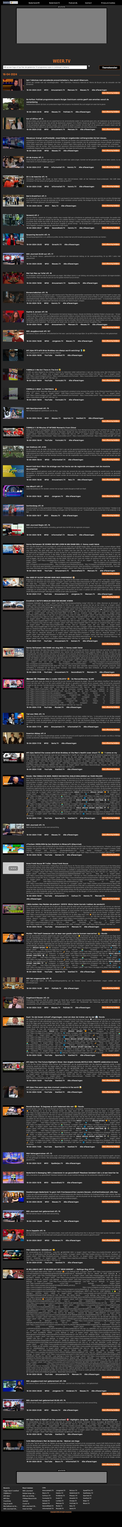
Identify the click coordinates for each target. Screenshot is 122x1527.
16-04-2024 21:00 (34, 186)
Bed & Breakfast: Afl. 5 (36, 196)
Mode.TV (59, 1506)
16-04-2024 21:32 (34, 129)
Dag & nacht (7, 1504)
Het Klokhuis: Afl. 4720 (36, 447)
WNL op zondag (28, 1496)
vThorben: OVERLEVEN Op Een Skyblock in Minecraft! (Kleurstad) (53, 844)
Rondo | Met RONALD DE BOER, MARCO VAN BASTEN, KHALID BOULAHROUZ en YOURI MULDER (64, 776)
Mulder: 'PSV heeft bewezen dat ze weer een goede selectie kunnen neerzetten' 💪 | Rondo (66, 933)
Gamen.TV (75, 641)
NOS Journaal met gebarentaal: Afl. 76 (43, 1211)
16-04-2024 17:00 (34, 769)
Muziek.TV (59, 707)
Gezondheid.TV (58, 228)
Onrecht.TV (56, 244)
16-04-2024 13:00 (34, 1055)
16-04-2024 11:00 (34, 1147)
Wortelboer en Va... (10, 1506)
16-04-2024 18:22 (34, 496)
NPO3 (46, 167)
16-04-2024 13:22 (34, 1007)
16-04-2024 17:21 (34, 641)
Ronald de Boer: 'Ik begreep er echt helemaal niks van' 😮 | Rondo (55, 1106)
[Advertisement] (56, 25)
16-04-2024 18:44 (34, 459)
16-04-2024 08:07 (34, 1240)
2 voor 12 (26, 1504)
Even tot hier (27, 1509)
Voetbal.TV (60, 355)
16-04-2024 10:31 (34, 1163)
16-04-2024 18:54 (34, 380)
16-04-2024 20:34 (34, 206)
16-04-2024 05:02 (34, 1391)
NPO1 (46, 90)
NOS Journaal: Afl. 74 (35, 825)
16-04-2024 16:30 (34, 855)
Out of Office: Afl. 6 (34, 119)
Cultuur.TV (76, 896)
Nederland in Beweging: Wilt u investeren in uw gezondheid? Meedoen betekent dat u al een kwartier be (72, 1173)
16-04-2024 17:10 (34, 707)
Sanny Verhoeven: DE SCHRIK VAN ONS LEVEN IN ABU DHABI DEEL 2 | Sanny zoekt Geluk (62, 544)
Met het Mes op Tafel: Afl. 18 (39, 273)
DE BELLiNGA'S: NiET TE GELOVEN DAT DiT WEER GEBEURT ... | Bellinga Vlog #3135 (60, 1269)
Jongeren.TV (57, 341)
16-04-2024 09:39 (34, 1202)
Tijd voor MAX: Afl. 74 (35, 714)
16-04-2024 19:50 (34, 283)
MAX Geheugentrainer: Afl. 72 (39, 1153)
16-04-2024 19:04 (34, 324)
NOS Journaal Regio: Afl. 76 (38, 525)
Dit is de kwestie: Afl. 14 (36, 177)
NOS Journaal (28, 1491)
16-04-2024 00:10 (34, 1461)
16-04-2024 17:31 (34, 594)
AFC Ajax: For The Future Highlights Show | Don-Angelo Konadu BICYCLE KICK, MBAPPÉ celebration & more (72, 1062)
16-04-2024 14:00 (34, 988)
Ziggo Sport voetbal (11, 1491)
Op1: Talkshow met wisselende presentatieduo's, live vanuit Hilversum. (57, 80)
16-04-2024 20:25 (34, 244)
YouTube (48, 355)
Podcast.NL (73, 3)
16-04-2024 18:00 (34, 571)
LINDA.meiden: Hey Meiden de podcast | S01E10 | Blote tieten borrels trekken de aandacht (65, 904)
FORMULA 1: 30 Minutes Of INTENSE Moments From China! (51, 427)
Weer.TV (86, 1501)
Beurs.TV (59, 1461)
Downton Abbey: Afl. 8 (36, 733)
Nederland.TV (54, 3)
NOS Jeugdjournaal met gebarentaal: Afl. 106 (46, 1381)
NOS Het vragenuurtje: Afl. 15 (38, 978)
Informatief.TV (57, 167)
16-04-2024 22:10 (34, 112)
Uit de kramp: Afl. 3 (34, 157)
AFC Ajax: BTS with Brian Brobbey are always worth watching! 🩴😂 (55, 350)
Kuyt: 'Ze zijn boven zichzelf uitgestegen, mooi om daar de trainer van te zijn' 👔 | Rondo (65, 1017)
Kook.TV (59, 1498)
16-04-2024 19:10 (34, 303)
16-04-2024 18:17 (34, 515)
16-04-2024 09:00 (34, 1221)
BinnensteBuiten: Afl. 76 (37, 292)
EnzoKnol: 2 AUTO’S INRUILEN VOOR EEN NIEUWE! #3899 (49, 601)
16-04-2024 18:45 (34, 440)
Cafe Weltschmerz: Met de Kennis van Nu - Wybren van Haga (52, 1441)
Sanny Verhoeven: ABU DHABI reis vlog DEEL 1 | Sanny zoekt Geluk (54, 648)
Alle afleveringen (99, 90)
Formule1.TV (60, 380)
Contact (88, 3)
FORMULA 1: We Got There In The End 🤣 (43, 370)
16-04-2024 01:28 (34, 1410)
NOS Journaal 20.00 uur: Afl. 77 (39, 254)
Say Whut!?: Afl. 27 (34, 486)
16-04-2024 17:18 (34, 672)
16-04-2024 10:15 (34, 1182)
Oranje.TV (73, 1501)
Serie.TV (55, 743)
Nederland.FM (34, 3)
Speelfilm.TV (88, 1490)
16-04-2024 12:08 (34, 1092)
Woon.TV (86, 1503)
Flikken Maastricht (30, 1498)
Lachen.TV (59, 1501)
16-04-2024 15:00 (34, 972)
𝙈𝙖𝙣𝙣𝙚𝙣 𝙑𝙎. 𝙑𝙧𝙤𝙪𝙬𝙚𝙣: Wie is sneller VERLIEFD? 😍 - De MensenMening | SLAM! (60, 679)
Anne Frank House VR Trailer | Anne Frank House (47, 863)
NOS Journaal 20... (10, 1509)
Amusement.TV (58, 90)
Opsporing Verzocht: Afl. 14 (38, 234)
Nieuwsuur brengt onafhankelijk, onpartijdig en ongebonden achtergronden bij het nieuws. (66, 138)
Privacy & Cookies (108, 3)
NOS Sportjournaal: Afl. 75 (37, 408)
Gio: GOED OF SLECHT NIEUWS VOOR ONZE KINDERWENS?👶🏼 (50, 577)
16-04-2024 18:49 (34, 418)
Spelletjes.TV (74, 283)
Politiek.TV (68, 112)
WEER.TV (61, 61)
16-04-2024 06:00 (34, 1374)
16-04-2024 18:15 (34, 535)
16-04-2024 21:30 (34, 150)
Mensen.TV (72, 90)
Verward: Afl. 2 (32, 215)
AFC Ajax (6, 1496)
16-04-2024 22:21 (34, 90)
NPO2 (46, 112)
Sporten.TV (68, 418)
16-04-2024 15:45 (34, 927)
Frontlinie (7, 1501)
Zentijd (25, 1501)
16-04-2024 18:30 (34, 480)
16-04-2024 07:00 (34, 1262)
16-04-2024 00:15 (34, 1434)
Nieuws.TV (84, 90)
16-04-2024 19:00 (34, 341)
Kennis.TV (71, 167)
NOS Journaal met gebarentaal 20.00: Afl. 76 (46, 1400)
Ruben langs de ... (29, 1493)
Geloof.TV (46, 1503)
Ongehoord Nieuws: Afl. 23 (37, 998)
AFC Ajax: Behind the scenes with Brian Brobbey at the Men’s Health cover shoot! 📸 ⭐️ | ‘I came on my (71, 753)
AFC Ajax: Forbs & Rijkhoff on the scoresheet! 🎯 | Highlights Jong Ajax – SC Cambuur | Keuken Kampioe (71, 1419)
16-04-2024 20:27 (34, 228)
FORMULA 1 (7, 1493)
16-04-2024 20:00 (34, 264)
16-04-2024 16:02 (34, 896)
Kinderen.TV (57, 1240)
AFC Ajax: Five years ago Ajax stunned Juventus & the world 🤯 (54, 1087)
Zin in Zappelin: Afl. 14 (35, 1230)
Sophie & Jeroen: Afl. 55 (37, 312)
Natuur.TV (73, 1490)
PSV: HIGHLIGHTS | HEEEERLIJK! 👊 (40, 1250)
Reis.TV (55, 206)
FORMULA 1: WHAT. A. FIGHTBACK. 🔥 (41, 389)
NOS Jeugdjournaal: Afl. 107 (38, 331)
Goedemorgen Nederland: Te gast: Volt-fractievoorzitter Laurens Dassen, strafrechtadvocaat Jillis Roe (72, 1192)
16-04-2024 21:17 (34, 167)
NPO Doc (6, 1498)
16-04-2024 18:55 (34, 355)
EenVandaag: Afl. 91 (34, 506)
